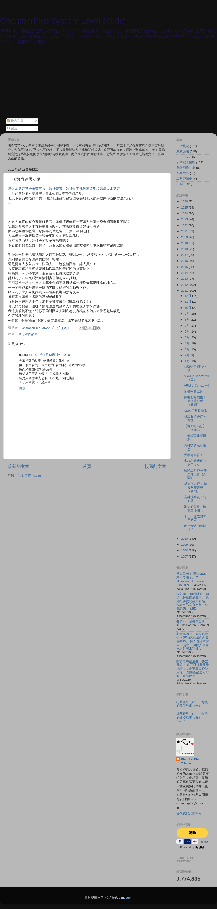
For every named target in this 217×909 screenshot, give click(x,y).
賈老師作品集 (28, 334)
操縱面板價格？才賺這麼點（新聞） (195, 401)
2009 (185, 544)
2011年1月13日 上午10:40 (52, 354)
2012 (185, 284)
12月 (188, 296)
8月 (187, 319)
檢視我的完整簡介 (189, 813)
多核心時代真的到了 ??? (195, 462)
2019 (185, 243)
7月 (187, 325)
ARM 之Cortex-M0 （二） (196, 377)
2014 (185, 272)
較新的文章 (18, 466)
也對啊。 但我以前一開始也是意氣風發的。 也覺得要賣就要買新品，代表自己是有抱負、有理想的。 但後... (192, 601)
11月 (188, 301)
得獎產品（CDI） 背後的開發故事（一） (192, 704)
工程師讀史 (184, 178)
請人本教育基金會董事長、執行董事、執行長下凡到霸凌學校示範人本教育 (64, 189)
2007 (185, 556)
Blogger (126, 897)
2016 (185, 260)
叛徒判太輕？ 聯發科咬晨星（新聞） (195, 487)
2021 (185, 231)
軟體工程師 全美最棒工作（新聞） (195, 474)
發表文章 (15, 121)
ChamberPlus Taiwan (190, 761)
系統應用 (182, 151)
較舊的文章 (155, 466)
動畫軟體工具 (193, 391)
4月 (187, 343)
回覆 (22, 388)
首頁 (87, 466)
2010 (185, 538)
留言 (12, 128)
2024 (185, 213)
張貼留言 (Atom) (29, 475)
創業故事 (182, 173)
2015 (185, 267)
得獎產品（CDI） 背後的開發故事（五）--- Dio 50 (192, 717)
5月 (187, 337)
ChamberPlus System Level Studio (63, 21)
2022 (185, 225)
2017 (185, 255)
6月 (187, 331)
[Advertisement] (108, 84)
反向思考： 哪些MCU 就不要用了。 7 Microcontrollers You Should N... (191, 579)
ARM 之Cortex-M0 (196, 385)
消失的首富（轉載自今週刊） (195, 508)
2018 (185, 249)
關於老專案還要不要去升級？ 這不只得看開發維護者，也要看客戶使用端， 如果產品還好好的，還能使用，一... (192, 669)
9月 (187, 313)
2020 (185, 237)
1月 (187, 361)
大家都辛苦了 (193, 455)
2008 (185, 550)
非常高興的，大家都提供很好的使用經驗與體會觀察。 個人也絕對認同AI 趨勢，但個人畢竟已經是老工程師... (192, 641)
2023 (185, 219)
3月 (187, 349)
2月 (187, 355)
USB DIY (182, 157)
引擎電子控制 (185, 162)
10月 (188, 307)
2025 (185, 207)
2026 (185, 201)
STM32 (181, 184)
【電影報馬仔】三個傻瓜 (195, 427)
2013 (185, 278)
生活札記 (182, 146)
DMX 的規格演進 (196, 410)
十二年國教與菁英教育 (195, 518)
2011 (185, 290)
